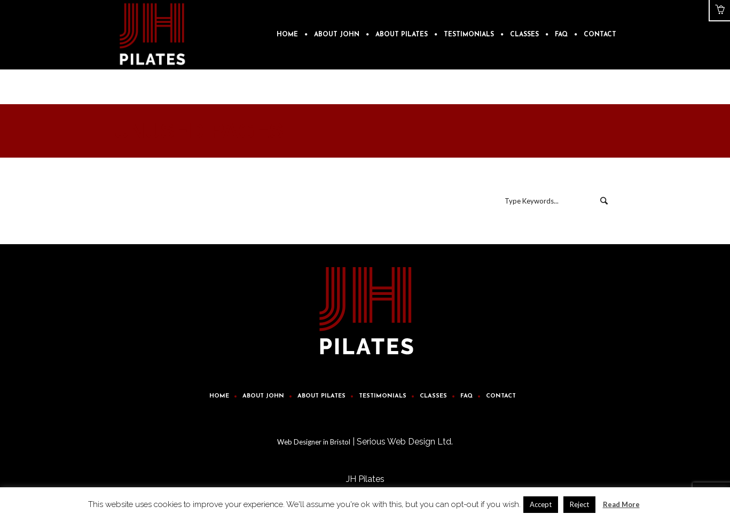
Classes (433, 396)
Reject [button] (579, 504)
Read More (621, 504)
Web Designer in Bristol (313, 442)
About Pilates (321, 396)
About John (263, 396)
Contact (501, 396)
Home (219, 396)
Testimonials (382, 396)
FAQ (466, 396)
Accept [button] (541, 504)
